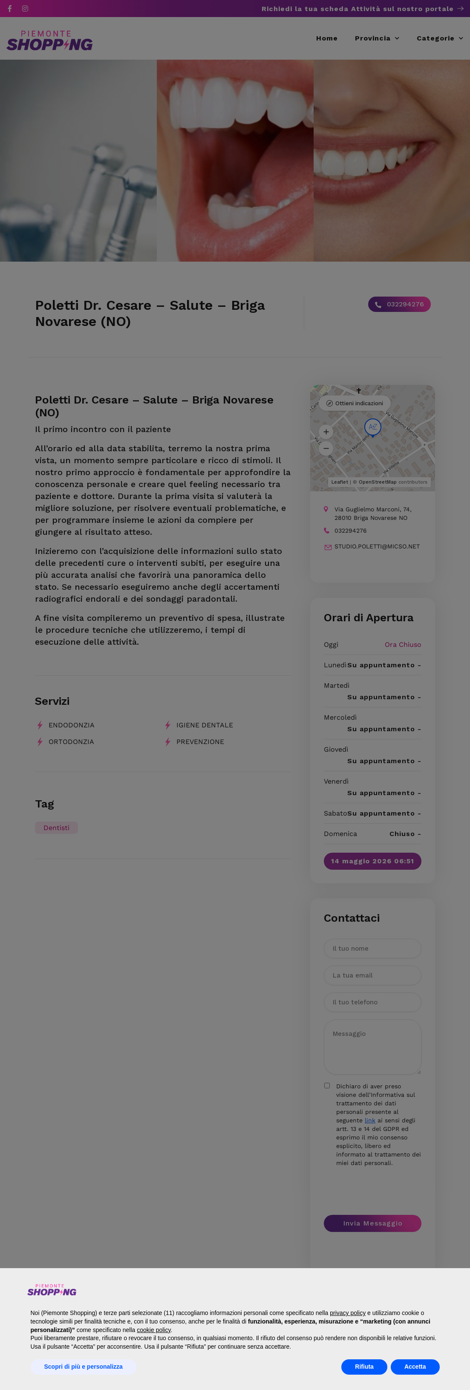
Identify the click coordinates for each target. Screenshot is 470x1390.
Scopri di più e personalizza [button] (83, 1366)
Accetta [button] (415, 1366)
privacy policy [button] (348, 1312)
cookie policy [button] (153, 1330)
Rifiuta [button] (364, 1366)
